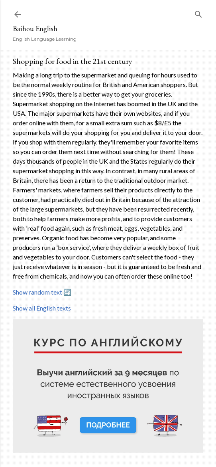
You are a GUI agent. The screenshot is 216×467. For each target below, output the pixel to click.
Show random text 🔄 (42, 292)
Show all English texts (42, 308)
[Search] (198, 12)
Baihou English (35, 28)
